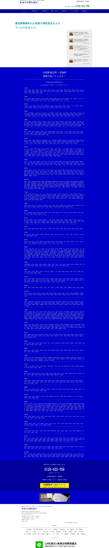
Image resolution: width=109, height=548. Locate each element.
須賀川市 (40, 121)
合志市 (52, 438)
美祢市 (73, 366)
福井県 (26, 285)
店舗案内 (52, 8)
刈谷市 (58, 254)
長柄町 (25, 199)
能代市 (47, 98)
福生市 (30, 174)
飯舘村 (79, 124)
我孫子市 (49, 195)
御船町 (36, 439)
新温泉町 (60, 328)
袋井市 (53, 212)
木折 (48, 250)
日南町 (80, 350)
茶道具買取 (29, 529)
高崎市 (29, 131)
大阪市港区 (52, 315)
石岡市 (73, 161)
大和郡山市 (38, 278)
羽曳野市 (48, 314)
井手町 (70, 304)
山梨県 (26, 203)
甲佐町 (64, 439)
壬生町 (77, 105)
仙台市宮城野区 (50, 113)
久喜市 (27, 150)
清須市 (56, 241)
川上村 (41, 281)
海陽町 (32, 374)
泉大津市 (30, 317)
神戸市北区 (56, 324)
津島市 (33, 257)
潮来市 (48, 164)
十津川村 (80, 280)
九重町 (32, 432)
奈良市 (25, 278)
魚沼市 (74, 141)
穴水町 (51, 234)
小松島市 (43, 373)
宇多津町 (80, 396)
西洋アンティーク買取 (31, 531)
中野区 (81, 170)
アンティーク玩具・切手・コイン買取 (46, 531)
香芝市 (43, 278)
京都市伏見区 (38, 301)
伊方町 (31, 390)
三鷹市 (68, 171)
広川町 (47, 294)
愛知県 (26, 247)
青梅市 (32, 172)
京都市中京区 (71, 301)
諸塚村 (52, 448)
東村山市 (80, 171)
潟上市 (63, 98)
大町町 (35, 417)
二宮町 (72, 186)
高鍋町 (56, 446)
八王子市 (47, 170)
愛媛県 (26, 387)
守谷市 (28, 162)
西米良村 (61, 448)
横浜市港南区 (67, 182)
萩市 (59, 366)
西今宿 (56, 248)
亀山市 (45, 265)
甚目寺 (77, 248)
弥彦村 (54, 143)
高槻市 (45, 311)
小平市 (64, 171)
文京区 (41, 171)
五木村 (76, 440)
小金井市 (50, 172)
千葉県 (26, 192)
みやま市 (56, 407)
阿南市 (29, 373)
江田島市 (79, 358)
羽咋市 (25, 234)
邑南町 (67, 343)
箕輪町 (35, 222)
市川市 (37, 194)
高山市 (33, 241)
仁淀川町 (29, 382)
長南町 (78, 198)
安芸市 (57, 380)
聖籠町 (39, 143)
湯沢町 (58, 143)
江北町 (31, 417)
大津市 (25, 271)
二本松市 (57, 121)
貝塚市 (42, 315)
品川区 (71, 170)
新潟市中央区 (39, 140)
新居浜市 (34, 389)
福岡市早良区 (76, 403)
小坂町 (45, 100)
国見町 (25, 124)
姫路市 (25, 324)
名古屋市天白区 (45, 253)
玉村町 (78, 131)
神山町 (44, 374)
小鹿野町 (29, 155)
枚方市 (37, 311)
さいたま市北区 (50, 150)
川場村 (35, 134)
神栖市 (60, 161)
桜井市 (60, 278)
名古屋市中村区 (53, 251)
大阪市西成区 (38, 314)
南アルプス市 (35, 205)
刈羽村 (71, 143)
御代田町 (44, 219)
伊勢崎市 (38, 131)
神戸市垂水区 (67, 324)
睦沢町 (33, 199)
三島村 (81, 456)
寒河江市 (49, 90)
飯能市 (79, 151)
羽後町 (27, 100)
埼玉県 (26, 147)
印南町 (44, 294)
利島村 (30, 175)
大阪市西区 (74, 315)
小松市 (67, 234)
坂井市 (29, 287)
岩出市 (43, 293)
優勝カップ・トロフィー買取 (52, 533)
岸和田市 (73, 311)
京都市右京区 (31, 301)
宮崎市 (25, 446)
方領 (33, 248)
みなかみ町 (26, 133)
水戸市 (25, 161)
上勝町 (61, 374)
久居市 (56, 265)
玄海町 (43, 417)
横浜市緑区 (80, 184)
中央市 (65, 205)
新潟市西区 (45, 140)
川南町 (76, 446)
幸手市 (81, 153)
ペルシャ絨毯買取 (65, 533)
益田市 (33, 343)
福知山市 (63, 303)
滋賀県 (26, 269)
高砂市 (63, 325)
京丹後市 (81, 303)
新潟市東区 (54, 140)
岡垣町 (72, 407)
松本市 (31, 221)
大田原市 (64, 105)
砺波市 (37, 228)
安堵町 (55, 280)
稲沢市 (29, 257)
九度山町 (64, 294)
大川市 (64, 407)
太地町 (77, 294)
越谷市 (43, 148)
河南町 (64, 318)
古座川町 (81, 294)
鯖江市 (41, 287)
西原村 (31, 440)
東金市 (44, 196)
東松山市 (72, 151)
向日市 (25, 304)
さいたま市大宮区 (34, 151)
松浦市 (81, 423)
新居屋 (60, 248)
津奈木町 (44, 440)
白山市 (63, 234)
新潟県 (26, 138)
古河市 (48, 161)
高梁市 (40, 335)
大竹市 (67, 358)
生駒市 (29, 278)
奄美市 (55, 454)
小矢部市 (49, 228)
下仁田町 (66, 133)
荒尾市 (48, 438)
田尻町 (76, 318)
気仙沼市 (79, 113)
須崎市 (49, 380)
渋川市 (46, 131)
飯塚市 (43, 405)
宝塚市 (61, 324)
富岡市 (61, 131)
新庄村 (34, 337)
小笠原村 (69, 174)
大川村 (36, 383)
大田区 (39, 170)
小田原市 (55, 184)
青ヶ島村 (35, 175)
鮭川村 (37, 92)
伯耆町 (61, 350)
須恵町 (35, 409)
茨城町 (36, 164)
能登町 (33, 234)
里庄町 (73, 335)
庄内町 (77, 90)
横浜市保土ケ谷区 (48, 184)
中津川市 (81, 241)
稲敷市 (62, 162)
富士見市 (41, 151)
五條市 (64, 278)
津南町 (50, 143)
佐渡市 (34, 141)
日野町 (79, 271)
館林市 (49, 131)
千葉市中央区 (49, 194)
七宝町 (30, 250)
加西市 (41, 327)
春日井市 (42, 257)
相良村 (48, 440)
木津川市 (68, 303)
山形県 (26, 88)
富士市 (61, 212)
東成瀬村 (53, 100)
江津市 (52, 343)
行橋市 (52, 406)
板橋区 (51, 170)
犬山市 (49, 257)
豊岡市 (67, 325)
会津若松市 (34, 121)
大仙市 (25, 98)
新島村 (64, 174)
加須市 (71, 150)
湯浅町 (30, 294)
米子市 (29, 350)
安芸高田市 (62, 358)
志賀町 (29, 234)
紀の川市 (39, 293)
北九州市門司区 (64, 405)
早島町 (69, 335)
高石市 (81, 317)
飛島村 (73, 250)
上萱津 (51, 250)
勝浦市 (44, 198)
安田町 (77, 382)
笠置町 (27, 305)
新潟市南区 (64, 141)
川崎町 (61, 115)
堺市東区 (58, 315)
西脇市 (56, 327)
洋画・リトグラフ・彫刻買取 (51, 529)
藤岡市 (53, 131)
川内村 (63, 125)
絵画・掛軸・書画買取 (38, 529)
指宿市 (68, 454)
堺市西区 (55, 313)
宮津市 (46, 304)
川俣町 (62, 123)
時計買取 (65, 531)
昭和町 (28, 206)
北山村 (25, 296)
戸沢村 (29, 92)
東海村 (40, 164)
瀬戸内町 (76, 455)
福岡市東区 (40, 403)
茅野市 (59, 221)
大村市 (38, 423)
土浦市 (38, 161)
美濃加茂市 (45, 243)
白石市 (52, 114)
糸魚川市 (59, 141)
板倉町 (40, 133)
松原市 (27, 314)
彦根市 (37, 271)
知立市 (66, 254)
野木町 (44, 107)
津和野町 (72, 343)
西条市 (38, 389)
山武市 (62, 196)
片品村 (27, 134)
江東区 (59, 170)
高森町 (61, 219)
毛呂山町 (34, 154)
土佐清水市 (62, 380)
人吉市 (68, 438)
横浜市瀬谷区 (74, 185)
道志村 (63, 206)
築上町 (55, 409)
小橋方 (39, 250)
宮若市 (79, 407)
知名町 (45, 456)
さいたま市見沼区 (77, 148)
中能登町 (42, 234)
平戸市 (58, 423)
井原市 (76, 334)
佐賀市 (25, 416)
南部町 (47, 206)
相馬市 (70, 121)
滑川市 (57, 228)
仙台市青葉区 (31, 113)
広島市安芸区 (41, 358)
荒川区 (55, 171)
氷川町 (48, 439)
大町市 (31, 222)
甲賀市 (46, 271)
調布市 (45, 171)
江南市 (37, 257)
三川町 (78, 91)
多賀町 (31, 272)
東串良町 (53, 456)
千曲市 (55, 221)
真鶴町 (39, 188)
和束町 (74, 304)
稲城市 (64, 172)
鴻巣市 (67, 150)
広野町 (27, 125)
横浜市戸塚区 (69, 181)
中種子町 (29, 456)
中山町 (45, 91)
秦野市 (28, 185)
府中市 (33, 171)
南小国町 (56, 440)
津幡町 (27, 235)
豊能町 (53, 318)
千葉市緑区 (63, 195)
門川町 (68, 446)
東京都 (26, 168)
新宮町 (39, 409)
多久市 (70, 416)
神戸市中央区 (41, 325)
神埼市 (49, 416)
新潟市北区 (72, 140)
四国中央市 (43, 389)
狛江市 (73, 172)
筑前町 (27, 409)
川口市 (31, 148)
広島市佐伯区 (74, 357)
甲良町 (39, 272)
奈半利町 (73, 382)
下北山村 (53, 281)
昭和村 (75, 125)
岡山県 (26, 332)
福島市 (29, 121)
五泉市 (49, 141)
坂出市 (47, 396)
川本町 (27, 344)
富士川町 (43, 206)
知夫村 (40, 344)
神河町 (64, 328)
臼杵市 (48, 430)
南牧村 (39, 134)
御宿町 (37, 199)
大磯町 (63, 186)
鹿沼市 (51, 105)
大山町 (48, 350)
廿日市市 (31, 358)
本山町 (56, 382)
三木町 (61, 396)
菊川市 (25, 212)
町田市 (67, 170)
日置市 (51, 454)
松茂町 (70, 373)
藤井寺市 (60, 317)
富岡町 (53, 123)
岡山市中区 (46, 334)
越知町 (37, 382)
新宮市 (50, 293)
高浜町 (74, 287)
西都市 (48, 446)
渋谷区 (51, 171)
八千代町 (55, 164)
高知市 (25, 380)
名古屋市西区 (68, 251)
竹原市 (71, 358)
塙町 (29, 124)
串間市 (64, 446)
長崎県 (26, 421)
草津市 (29, 271)
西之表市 (49, 455)
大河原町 (80, 114)
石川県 (26, 232)
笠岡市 (68, 334)
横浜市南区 (67, 184)
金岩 (55, 250)
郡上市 (29, 241)
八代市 (29, 438)
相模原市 (34, 181)
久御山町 (50, 304)
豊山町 (36, 251)
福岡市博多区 (70, 403)
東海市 (37, 255)
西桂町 (67, 206)
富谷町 (36, 114)
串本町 (71, 293)
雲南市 (45, 343)
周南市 (33, 366)
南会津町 (40, 123)
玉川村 (48, 124)
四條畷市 (26, 318)
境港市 (37, 350)
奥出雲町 (63, 343)
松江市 (25, 343)
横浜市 (25, 181)
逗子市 (39, 186)
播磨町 (72, 327)
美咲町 (48, 335)
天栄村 (76, 124)
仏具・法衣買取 (27, 533)
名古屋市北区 (75, 251)
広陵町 (72, 278)
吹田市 (48, 311)
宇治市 (42, 303)
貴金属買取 (58, 531)
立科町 (71, 222)
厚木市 (61, 182)
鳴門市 (38, 373)
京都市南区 (77, 301)
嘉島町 (79, 439)
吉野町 (59, 280)
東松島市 (44, 114)
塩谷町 (68, 107)
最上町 (48, 91)
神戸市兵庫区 (51, 325)
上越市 (33, 140)
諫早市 (34, 423)
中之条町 (36, 133)
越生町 (33, 155)
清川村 (43, 188)
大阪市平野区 (67, 311)
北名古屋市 (58, 257)
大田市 (48, 343)
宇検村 (70, 456)
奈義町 (80, 335)
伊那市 (51, 221)
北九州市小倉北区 (30, 405)
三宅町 (67, 280)
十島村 (78, 456)
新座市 (71, 148)
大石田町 (66, 91)
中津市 (33, 430)
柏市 (41, 194)
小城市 (46, 416)
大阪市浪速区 (76, 317)
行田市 (76, 151)
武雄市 (42, 416)
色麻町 (69, 115)
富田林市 (43, 314)
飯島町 (55, 222)
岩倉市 (53, 257)
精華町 (33, 304)
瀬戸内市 (80, 334)
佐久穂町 (66, 219)
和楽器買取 (72, 533)
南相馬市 (44, 121)
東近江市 (42, 271)
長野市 (27, 221)
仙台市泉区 (44, 113)
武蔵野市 (37, 172)
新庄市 (53, 90)
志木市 (54, 153)
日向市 (33, 446)
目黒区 (25, 171)
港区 (48, 171)
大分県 (26, 428)
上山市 (57, 90)
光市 (62, 366)
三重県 (26, 262)
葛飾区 (63, 170)
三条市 (49, 140)
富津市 (74, 196)
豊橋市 (56, 255)
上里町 (61, 154)
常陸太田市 (33, 162)
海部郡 (79, 255)
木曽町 (57, 219)
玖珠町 (28, 432)
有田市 (54, 293)
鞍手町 (67, 409)
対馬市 (66, 423)
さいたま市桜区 (56, 151)
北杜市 (49, 205)
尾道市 (62, 357)
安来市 (41, 343)
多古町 (53, 198)
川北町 (55, 234)
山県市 (29, 243)
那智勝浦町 (76, 293)
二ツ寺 (39, 248)
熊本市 (25, 438)
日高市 (74, 153)
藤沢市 (43, 181)
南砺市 (33, 228)
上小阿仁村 (66, 100)
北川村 (28, 383)
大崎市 (60, 113)
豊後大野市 (53, 430)
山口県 (26, 364)
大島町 (51, 174)
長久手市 (72, 257)
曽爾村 (37, 281)
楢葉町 (40, 124)
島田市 (38, 212)
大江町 (52, 91)
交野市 (25, 317)
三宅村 (77, 174)
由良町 (59, 294)
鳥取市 (25, 350)
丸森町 (42, 115)
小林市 (45, 446)
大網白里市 (57, 196)
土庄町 (29, 397)
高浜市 (81, 254)
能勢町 (72, 318)
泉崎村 (60, 124)
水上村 (72, 440)
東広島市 (44, 357)
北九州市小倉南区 (62, 403)
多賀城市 (28, 114)
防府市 (45, 366)
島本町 (49, 318)
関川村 (62, 143)
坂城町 (30, 219)
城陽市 (53, 303)
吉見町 (69, 154)
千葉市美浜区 (44, 195)
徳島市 (25, 373)
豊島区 (29, 171)
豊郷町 (35, 272)
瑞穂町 (43, 174)
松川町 (53, 219)
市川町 (55, 328)
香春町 (27, 410)
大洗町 (67, 164)
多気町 (36, 264)
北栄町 (69, 350)
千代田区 (39, 174)
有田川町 (59, 293)
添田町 (31, 410)
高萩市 (44, 164)
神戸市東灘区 (77, 324)
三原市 (35, 358)
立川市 (76, 171)
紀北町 (32, 264)
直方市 (76, 406)
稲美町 (28, 328)
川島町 (65, 154)
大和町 (76, 114)
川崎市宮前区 (74, 182)
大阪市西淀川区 (36, 315)
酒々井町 (40, 198)
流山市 (27, 195)
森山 (25, 248)
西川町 (25, 92)
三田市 (46, 325)
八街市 (29, 196)
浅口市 (32, 335)
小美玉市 (50, 162)
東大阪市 (30, 311)
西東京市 (60, 171)
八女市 (56, 406)
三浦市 (43, 186)
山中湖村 (55, 206)
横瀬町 (50, 155)
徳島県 (26, 371)
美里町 (72, 114)
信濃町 (51, 222)
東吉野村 (33, 281)
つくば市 (30, 161)
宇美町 (60, 407)
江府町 (32, 351)
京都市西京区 (51, 301)
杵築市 (66, 430)
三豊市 (33, 396)
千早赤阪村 (80, 318)
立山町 (53, 228)
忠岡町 (57, 318)
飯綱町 (70, 219)
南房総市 (78, 196)
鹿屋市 (34, 454)
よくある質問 (47, 8)
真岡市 (59, 105)
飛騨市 (48, 241)
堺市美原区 (45, 318)
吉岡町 (31, 133)
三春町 (35, 123)
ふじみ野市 (46, 151)
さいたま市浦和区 (38, 150)
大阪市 (25, 311)
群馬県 (26, 129)
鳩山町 (80, 154)
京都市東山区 (37, 303)
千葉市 (25, 194)
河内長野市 (53, 314)
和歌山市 (30, 293)
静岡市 (34, 212)
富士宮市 (66, 212)
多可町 (36, 328)
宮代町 (49, 154)
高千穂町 (80, 446)
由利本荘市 (38, 98)
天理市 (47, 278)
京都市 (25, 301)
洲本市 (45, 327)
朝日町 (74, 91)
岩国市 (41, 366)
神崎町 (41, 199)
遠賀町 (59, 409)
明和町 (61, 133)
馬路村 (32, 383)
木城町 (39, 448)
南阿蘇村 (52, 439)
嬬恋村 (70, 133)
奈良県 (26, 276)
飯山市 (39, 222)
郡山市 (25, 121)
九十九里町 (49, 198)
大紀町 (60, 264)
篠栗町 (76, 407)
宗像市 (79, 405)
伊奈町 (38, 154)
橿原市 (33, 278)
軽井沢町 (26, 219)
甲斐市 (29, 205)
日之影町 (44, 448)
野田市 (31, 195)
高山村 (31, 134)
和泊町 (37, 456)
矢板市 (80, 105)
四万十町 (68, 380)
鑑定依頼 (42, 8)
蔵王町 (49, 115)
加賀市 (75, 234)
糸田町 (35, 410)
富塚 (71, 248)
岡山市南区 (40, 334)
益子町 (47, 107)
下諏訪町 (44, 222)
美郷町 (75, 98)
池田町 (79, 219)
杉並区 (55, 170)
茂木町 (60, 107)
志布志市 (78, 454)
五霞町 (82, 164)
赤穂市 (27, 327)
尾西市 (68, 255)
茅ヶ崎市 (39, 182)
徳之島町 (63, 455)
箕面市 (71, 313)
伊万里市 (38, 416)
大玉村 (32, 124)
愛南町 (76, 389)
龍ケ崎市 (69, 161)
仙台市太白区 (38, 113)
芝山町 (29, 199)
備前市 (28, 335)
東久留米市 (55, 172)
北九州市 (30, 403)
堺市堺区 (40, 313)
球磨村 (60, 440)
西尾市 (70, 254)
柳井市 (65, 366)
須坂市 (71, 221)
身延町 (38, 206)
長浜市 (33, 271)
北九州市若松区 (29, 406)
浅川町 (64, 124)
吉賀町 (76, 343)
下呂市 (45, 241)
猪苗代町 (58, 123)
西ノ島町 (32, 344)
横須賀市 (39, 181)
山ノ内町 (49, 219)
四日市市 (37, 265)
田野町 (80, 382)
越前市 (37, 287)
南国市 (29, 380)
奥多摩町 (60, 174)
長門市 (69, 366)
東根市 (45, 90)
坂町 (36, 360)
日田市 (41, 430)
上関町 (39, 367)
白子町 (65, 198)
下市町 (71, 280)
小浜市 (48, 287)
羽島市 (53, 243)
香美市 (42, 380)
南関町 (76, 439)
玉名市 (33, 438)
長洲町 (44, 439)
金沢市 (59, 234)
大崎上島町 (46, 360)
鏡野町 (65, 335)
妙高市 (27, 143)
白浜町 (67, 293)
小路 (80, 248)
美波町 (40, 374)
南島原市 (43, 423)
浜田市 (37, 343)
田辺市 (25, 293)
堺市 (34, 311)
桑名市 (41, 265)
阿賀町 (43, 143)
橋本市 (34, 293)
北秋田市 (55, 98)
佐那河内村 (56, 374)
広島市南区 (67, 357)
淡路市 (52, 327)
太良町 (27, 417)
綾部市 (29, 304)
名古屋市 (41, 251)
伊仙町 (41, 456)
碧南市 (74, 254)
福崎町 (40, 328)
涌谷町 (29, 115)
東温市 (68, 389)
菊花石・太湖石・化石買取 (38, 533)
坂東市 (42, 162)
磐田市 (35, 214)
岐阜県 (26, 239)
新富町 (72, 446)
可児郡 (37, 241)
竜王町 (27, 272)
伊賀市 (67, 265)
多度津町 (70, 396)
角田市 (64, 114)
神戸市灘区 (34, 325)
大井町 (79, 186)
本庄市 (35, 153)
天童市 (37, 90)
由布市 (58, 430)
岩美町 (57, 350)
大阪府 (26, 309)
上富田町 (81, 293)
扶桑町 (28, 251)
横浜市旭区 (33, 182)
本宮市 (74, 121)
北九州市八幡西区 (47, 403)
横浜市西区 (30, 186)
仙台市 (25, 113)
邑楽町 (81, 131)
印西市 (77, 195)
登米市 (71, 113)
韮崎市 (69, 205)
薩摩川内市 (39, 454)
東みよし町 (75, 373)
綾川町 (65, 396)
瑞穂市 (40, 243)
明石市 (41, 324)
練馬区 (30, 170)
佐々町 (40, 425)
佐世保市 (26, 423)
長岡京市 (58, 303)
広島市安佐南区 (38, 357)
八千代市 (59, 194)
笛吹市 (40, 205)
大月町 (41, 382)
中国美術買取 (62, 529)
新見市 (36, 335)
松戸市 (33, 194)
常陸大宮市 (76, 162)
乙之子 (58, 250)
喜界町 (33, 456)
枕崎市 (32, 455)
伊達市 (48, 121)
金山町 (81, 91)
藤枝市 (57, 212)
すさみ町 (69, 294)
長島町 (71, 455)
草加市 (51, 148)
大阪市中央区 (80, 315)
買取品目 (27, 8)
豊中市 (41, 311)
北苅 (46, 250)
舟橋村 (73, 228)
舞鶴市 (49, 303)
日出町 (70, 430)
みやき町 (58, 416)
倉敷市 (29, 334)
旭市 (41, 196)
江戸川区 (35, 170)
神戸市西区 (50, 324)
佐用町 (48, 328)
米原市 (75, 271)
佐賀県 (26, 414)
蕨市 (47, 153)
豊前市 (31, 409)
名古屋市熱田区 (52, 253)
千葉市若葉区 (37, 195)
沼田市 (70, 131)
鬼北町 (27, 390)
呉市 (33, 357)
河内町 (79, 164)
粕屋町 (48, 407)
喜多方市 (62, 121)
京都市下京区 (30, 303)
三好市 (62, 373)
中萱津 (67, 248)
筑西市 (56, 161)
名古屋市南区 (30, 254)
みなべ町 (26, 294)
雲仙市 (50, 423)
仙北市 (71, 98)
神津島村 (81, 174)
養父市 (32, 328)
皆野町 (47, 155)
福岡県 (26, 401)
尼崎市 (37, 324)
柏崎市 (64, 140)
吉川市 (66, 153)
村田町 (53, 115)
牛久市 (64, 161)
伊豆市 (27, 214)
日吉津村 (37, 351)
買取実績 (32, 8)
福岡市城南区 (48, 405)
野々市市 (79, 234)
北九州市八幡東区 (38, 406)
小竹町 (39, 410)
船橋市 (29, 194)
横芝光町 (32, 198)
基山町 (78, 416)
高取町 (63, 280)
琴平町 (33, 397)
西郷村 (27, 123)
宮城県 (26, 111)
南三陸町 (34, 115)
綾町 (36, 448)
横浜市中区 (58, 185)
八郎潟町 (32, 100)
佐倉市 (54, 194)
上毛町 (47, 410)
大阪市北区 (66, 314)
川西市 (29, 325)
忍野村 (50, 206)
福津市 (79, 406)
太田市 (33, 131)
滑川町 (77, 154)
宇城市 (41, 438)
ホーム (22, 8)
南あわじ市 (32, 327)
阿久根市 (37, 455)
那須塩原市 (47, 105)
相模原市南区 (55, 181)
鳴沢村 (59, 206)
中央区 (41, 172)
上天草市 (80, 438)
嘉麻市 (51, 407)
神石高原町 (40, 360)
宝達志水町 (47, 234)
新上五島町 (26, 425)
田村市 (66, 121)
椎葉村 (56, 448)
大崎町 (53, 455)
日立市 (34, 161)
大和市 (57, 182)
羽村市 (34, 174)
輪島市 (31, 235)
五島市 (54, 423)
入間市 (31, 150)
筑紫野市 (71, 405)
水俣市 (28, 439)
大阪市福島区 (54, 317)
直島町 (37, 397)
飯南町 (79, 343)
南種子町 (58, 456)
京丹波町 (55, 304)
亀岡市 (46, 303)
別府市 (29, 430)
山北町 (27, 188)
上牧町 (28, 280)
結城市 (46, 162)
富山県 (26, 226)
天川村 (45, 281)
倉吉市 (33, 350)
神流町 (43, 134)
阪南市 (36, 318)
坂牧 (34, 250)
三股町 (52, 446)
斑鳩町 (80, 278)
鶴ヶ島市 (50, 153)
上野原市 (77, 205)
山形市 (25, 90)
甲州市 (57, 205)
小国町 (61, 91)
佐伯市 (37, 430)
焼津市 (79, 212)
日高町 (55, 294)
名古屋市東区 (61, 251)
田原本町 (76, 278)
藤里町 (57, 100)
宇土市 (64, 438)
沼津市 (46, 212)
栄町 (36, 198)
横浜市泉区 (40, 185)
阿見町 (58, 162)
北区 (75, 170)
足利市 (38, 105)
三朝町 (77, 350)
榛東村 (53, 133)
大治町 (80, 250)
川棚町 (36, 425)
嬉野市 (62, 416)
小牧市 (46, 257)
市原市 (44, 194)
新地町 (36, 124)
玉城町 (40, 264)
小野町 (81, 123)
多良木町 (72, 439)
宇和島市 (48, 389)
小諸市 (79, 221)
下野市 (68, 105)
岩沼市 (40, 114)
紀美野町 (40, 294)
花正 (47, 248)
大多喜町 (74, 198)
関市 (65, 241)
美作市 (44, 335)
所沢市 (39, 148)
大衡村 (73, 115)
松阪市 (52, 265)
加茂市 (35, 143)
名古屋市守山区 (75, 253)
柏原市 (34, 317)
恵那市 (61, 243)
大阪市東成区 (68, 315)
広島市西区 (49, 357)
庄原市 (57, 358)
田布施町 (77, 366)
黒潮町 (79, 380)
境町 (51, 164)
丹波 (74, 248)
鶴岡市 (29, 90)
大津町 (76, 438)
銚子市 (37, 196)
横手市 (33, 98)
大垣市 (57, 243)
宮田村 (63, 222)
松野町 (45, 390)
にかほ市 (79, 98)
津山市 (50, 334)
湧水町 (67, 455)
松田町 (31, 188)
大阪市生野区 (49, 313)
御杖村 (28, 281)
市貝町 (64, 107)
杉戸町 (29, 154)
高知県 (26, 378)
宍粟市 (60, 327)
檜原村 (73, 174)
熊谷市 (59, 148)
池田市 (79, 314)
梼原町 (68, 382)
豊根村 (65, 250)
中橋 (64, 248)
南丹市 (37, 304)
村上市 (30, 141)
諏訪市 (67, 221)
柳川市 (44, 406)
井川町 (48, 100)
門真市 (67, 313)
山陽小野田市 (50, 366)
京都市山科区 (58, 301)
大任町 (54, 410)
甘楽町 (57, 133)
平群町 (36, 280)
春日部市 (47, 148)
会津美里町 (79, 121)
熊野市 (63, 265)
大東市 (75, 313)
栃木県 (26, 104)
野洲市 (67, 271)
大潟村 (61, 100)
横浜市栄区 (80, 185)
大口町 (32, 251)
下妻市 (28, 164)
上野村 (47, 134)
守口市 (44, 313)
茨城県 (26, 159)
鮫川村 (43, 125)
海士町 (36, 344)
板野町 (79, 373)
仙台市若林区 (66, 113)
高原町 (28, 448)
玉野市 (64, 334)
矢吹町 (31, 123)
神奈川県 (26, 179)
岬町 (61, 318)
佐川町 (76, 380)
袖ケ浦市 (48, 196)
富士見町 (35, 219)
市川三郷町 (33, 206)
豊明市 (29, 255)
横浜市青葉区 (48, 181)
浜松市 (49, 212)
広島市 (25, 357)
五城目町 (37, 100)
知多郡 (72, 255)
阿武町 (31, 367)
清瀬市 (80, 172)
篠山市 (48, 327)
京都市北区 (64, 301)
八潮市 (31, 153)
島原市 (47, 423)
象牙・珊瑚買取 (70, 529)
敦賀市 (33, 287)
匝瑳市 (27, 198)
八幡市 (72, 303)
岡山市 (25, 334)
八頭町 (45, 350)
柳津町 (39, 125)
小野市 (37, 327)
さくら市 (73, 105)
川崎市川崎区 (34, 184)
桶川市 (43, 153)
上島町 (41, 390)
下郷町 (68, 124)
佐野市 (42, 105)
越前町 (61, 287)
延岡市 (37, 446)
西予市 (56, 389)
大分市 (25, 430)
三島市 (70, 212)
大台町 (57, 264)
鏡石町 (74, 123)
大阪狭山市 (31, 318)
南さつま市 (73, 454)
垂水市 (41, 455)
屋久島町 (58, 455)
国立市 (77, 172)
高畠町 (73, 90)
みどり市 (66, 131)
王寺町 (40, 280)
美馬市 (54, 373)
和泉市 (77, 311)
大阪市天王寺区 (40, 317)
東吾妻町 (44, 133)
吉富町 (50, 410)
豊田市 (50, 254)
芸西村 (60, 382)
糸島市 (75, 405)
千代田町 (49, 133)
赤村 (58, 410)
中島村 (31, 125)
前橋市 (25, 131)
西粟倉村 (30, 337)
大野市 (45, 287)
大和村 (74, 456)
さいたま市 (26, 148)
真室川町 (57, 91)
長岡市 (29, 140)
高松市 (29, 396)
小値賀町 (44, 425)
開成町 (76, 186)
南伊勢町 (45, 264)
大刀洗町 (76, 409)
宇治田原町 (60, 304)
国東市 (62, 430)
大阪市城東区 (29, 313)
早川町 (71, 206)
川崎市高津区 (80, 182)
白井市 (52, 196)
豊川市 (52, 255)
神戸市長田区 (58, 325)
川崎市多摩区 (27, 184)
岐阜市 (52, 241)
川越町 (49, 264)
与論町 (62, 456)
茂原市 (73, 195)
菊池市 (56, 438)
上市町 (61, 228)
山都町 (40, 439)
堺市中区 (32, 314)
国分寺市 (45, 172)
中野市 (75, 221)
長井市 (65, 90)
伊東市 (31, 214)
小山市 (30, 105)
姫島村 (36, 432)
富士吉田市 (45, 205)
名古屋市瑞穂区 (37, 253)
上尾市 (55, 148)
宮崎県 (26, 444)
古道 (36, 248)
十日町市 (54, 141)
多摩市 (28, 172)
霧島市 (25, 454)
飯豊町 (70, 91)
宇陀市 (68, 278)
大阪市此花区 (66, 317)
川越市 (35, 148)
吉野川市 (34, 373)
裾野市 (42, 212)
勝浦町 (48, 374)
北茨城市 (67, 162)
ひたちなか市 (44, 161)
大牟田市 (54, 405)
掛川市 (44, 214)
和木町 (35, 367)
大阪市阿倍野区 (73, 314)
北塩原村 (51, 125)
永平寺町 (57, 287)
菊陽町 (60, 438)
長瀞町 (54, 155)
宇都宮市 (26, 105)
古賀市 (72, 406)
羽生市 (78, 153)
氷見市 (29, 228)
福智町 (43, 409)
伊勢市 (81, 264)
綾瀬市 (35, 186)
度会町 (72, 264)
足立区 (43, 170)
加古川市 (45, 324)
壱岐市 (78, 423)
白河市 (52, 121)
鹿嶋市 (80, 161)
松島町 (46, 115)
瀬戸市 (28, 258)
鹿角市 (59, 98)
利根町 (71, 164)
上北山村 (58, 281)
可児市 (49, 243)
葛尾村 (71, 125)
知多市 (45, 255)
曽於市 (59, 454)
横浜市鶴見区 (75, 181)
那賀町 (36, 374)
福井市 (25, 287)
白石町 (66, 416)
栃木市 (34, 105)
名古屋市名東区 (67, 253)
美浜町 (78, 287)
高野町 (73, 294)
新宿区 (78, 170)
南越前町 (70, 287)
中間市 (40, 407)
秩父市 (62, 153)
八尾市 (56, 311)
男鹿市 (67, 98)
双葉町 (52, 124)
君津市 (80, 195)
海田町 (75, 358)
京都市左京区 (44, 301)
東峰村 (61, 410)
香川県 (26, 394)
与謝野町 (42, 304)
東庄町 (57, 198)
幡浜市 (60, 389)
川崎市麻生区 (34, 185)
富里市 (66, 196)
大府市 (78, 254)
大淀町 (44, 280)
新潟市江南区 (78, 140)
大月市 (73, 205)
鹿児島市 (30, 454)
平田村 (56, 124)
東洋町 (64, 382)
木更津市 (54, 195)
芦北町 (32, 439)
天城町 (48, 456)
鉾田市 (54, 162)
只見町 (35, 125)
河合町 (48, 280)
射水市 (25, 228)
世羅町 (32, 360)
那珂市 (38, 162)
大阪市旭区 (47, 315)
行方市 (32, 164)
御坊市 (63, 293)
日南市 (41, 446)
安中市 (57, 131)
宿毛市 (53, 380)
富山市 (77, 228)
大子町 (63, 164)
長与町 (62, 423)
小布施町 (75, 219)
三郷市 (55, 150)
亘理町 (56, 114)
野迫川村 (63, 281)
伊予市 (64, 389)
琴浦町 (41, 350)
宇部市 (37, 366)
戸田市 (63, 150)
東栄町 (69, 250)
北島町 (66, 373)
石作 (62, 250)
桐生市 (42, 131)
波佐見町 (32, 425)
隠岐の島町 (57, 343)
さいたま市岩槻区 (77, 150)
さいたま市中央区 (65, 151)
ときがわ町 (38, 155)
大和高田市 (51, 278)
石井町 (58, 373)
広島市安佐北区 (56, 357)
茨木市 (52, 311)
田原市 (64, 255)
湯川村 (55, 125)
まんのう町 (75, 396)
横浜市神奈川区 (51, 182)
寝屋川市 (61, 311)
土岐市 (77, 241)
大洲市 (52, 389)
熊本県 (26, 436)
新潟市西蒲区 (44, 141)
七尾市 (71, 234)
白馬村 (59, 222)
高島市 (71, 271)
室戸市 (72, 380)
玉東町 (39, 440)
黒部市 (45, 228)
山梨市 (53, 205)
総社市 (60, 334)
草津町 (78, 133)
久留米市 (35, 403)
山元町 (38, 115)
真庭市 (72, 334)
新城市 (60, 255)
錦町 (68, 439)
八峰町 (41, 100)
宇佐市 (45, 430)
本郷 (30, 248)
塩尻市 (48, 221)
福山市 (29, 357)
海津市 (25, 241)
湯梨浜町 (53, 350)
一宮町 (69, 198)
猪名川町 (80, 327)
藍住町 (50, 373)
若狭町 (65, 287)
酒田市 (33, 90)
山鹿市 (45, 438)
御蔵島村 (26, 175)
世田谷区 (26, 170)
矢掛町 (61, 335)
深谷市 (44, 150)
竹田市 (74, 430)
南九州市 (64, 454)
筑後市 (36, 407)
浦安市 (71, 194)
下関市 (25, 366)
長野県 (26, 218)
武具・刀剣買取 (79, 529)
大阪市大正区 (47, 317)
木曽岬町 (77, 264)
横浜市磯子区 (52, 185)
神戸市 (29, 324)
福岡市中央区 (38, 405)
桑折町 (70, 123)
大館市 (43, 98)
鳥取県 (26, 348)
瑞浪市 (25, 243)
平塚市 (28, 182)
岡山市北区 (34, 334)
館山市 (70, 196)
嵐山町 (73, 154)
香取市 (33, 196)
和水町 (60, 439)
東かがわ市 (56, 396)
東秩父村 (59, 155)
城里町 (59, 164)
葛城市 (56, 278)
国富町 (60, 446)
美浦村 (75, 164)
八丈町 (55, 174)
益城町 (72, 438)
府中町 (53, 358)
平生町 (27, 367)
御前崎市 (40, 214)
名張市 (32, 265)
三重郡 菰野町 (27, 264)
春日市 (58, 405)
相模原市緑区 (74, 184)
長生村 (61, 198)
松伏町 (57, 154)
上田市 (35, 221)
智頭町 (73, 350)
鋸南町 (81, 198)
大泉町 (74, 131)
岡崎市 (54, 254)
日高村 (45, 382)
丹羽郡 (76, 255)
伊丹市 (72, 324)
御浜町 (68, 264)
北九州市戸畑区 (62, 406)
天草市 (37, 438)
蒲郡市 (48, 255)
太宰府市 (48, 406)
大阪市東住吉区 (61, 313)
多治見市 (73, 241)
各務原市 (61, 241)
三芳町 (42, 154)
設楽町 (77, 250)
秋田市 (29, 98)
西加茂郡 (43, 254)
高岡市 (80, 228)
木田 (43, 250)
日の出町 (47, 174)
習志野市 (76, 194)
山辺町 (41, 91)
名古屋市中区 (46, 251)
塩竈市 (32, 114)
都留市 (61, 205)
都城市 (29, 446)
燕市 (68, 140)
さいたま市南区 (65, 148)
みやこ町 (47, 409)
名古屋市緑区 (60, 253)
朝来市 (76, 327)
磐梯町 (47, 125)
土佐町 (52, 382)
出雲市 (29, 343)
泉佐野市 (30, 315)
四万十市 (34, 380)
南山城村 (78, 304)
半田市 (25, 255)
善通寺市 (51, 396)
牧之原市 (75, 212)
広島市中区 (80, 357)
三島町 (67, 125)
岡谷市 (63, 221)
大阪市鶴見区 (60, 314)
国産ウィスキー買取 (78, 531)
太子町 (68, 318)
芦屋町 (71, 409)
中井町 (35, 188)
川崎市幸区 (46, 185)
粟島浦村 (76, 143)
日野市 (72, 171)
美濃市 (68, 241)
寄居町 (46, 154)
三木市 (75, 325)
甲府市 (25, 205)
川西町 (29, 91)
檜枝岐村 (79, 125)
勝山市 (52, 287)
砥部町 (79, 389)
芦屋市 (71, 325)
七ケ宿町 (77, 115)
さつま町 (28, 455)
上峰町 (39, 417)
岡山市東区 (55, 334)
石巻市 (56, 113)
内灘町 (35, 235)
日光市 (55, 105)
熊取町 (40, 318)
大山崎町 (66, 304)
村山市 (69, 90)
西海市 (70, 423)
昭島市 (60, 172)
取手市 (52, 161)
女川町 (57, 115)
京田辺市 (76, 303)
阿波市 (47, 373)
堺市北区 (35, 313)
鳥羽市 (28, 265)
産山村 (68, 440)
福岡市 (25, 403)
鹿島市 (53, 416)
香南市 (38, 380)
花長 (49, 248)
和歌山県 (26, 291)
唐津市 (29, 416)
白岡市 (25, 154)
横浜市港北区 (62, 181)
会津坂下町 (49, 123)
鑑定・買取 (37, 8)
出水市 (47, 454)
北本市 (58, 153)
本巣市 (41, 241)
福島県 (26, 119)
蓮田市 (70, 153)
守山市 (55, 271)
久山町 (43, 410)
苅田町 (68, 407)
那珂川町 (52, 107)
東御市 (27, 222)
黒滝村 (48, 281)
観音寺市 (38, 396)
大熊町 (78, 123)
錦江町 (79, 455)
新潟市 (25, 140)
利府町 (60, 114)
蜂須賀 (52, 248)
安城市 (62, 254)
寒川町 (47, 186)
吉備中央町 (56, 335)
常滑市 (33, 255)
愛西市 (76, 257)
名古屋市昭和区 (29, 253)
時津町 (74, 423)
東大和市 (69, 172)
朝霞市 (59, 150)
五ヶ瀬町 (48, 448)
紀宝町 (53, 264)
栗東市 (59, 271)
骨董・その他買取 (81, 533)
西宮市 (33, 324)
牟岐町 (51, 374)
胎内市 (31, 143)
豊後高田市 (79, 430)
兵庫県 (26, 322)
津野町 (33, 382)
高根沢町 (30, 107)
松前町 (72, 389)
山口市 (29, 366)
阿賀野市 (70, 141)
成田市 (58, 195)
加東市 (64, 327)
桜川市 (71, 162)
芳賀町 (56, 107)
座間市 (63, 185)
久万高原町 (36, 390)
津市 (60, 265)
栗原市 (75, 113)
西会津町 (44, 124)
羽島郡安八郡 (35, 243)
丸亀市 (25, 396)
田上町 (47, 143)
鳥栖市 (33, 416)
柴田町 (48, 114)
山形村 (67, 222)
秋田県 (26, 96)
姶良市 (44, 454)
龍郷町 (66, 456)
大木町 (79, 409)
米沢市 (41, 90)
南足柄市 (51, 186)
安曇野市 (44, 221)
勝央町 (77, 335)
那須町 (40, 107)
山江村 (64, 440)
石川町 (44, 123)
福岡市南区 (54, 403)
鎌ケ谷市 (69, 195)
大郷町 (65, 115)
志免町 (44, 407)
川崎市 (29, 181)
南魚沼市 (39, 141)
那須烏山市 (35, 107)
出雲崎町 (67, 143)
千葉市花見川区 (65, 194)
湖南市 (63, 271)
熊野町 (28, 360)
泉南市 (71, 317)
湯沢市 (50, 98)
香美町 (44, 328)
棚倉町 (66, 123)
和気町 (51, 335)
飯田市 (75, 222)
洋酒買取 (70, 531)
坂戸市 (50, 151)
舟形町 (33, 92)
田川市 (27, 407)
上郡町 (51, 328)
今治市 (29, 389)
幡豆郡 (47, 254)
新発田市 (60, 140)
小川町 (53, 154)
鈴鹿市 (48, 265)
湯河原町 (68, 186)
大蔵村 (41, 92)
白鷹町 (37, 91)
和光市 (39, 153)
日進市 (63, 257)
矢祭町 (72, 124)
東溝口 (43, 248)
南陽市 (61, 90)
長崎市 (30, 423)
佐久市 (39, 221)
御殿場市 (30, 212)
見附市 (78, 141)
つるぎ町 (28, 374)
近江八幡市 (50, 271)
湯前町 (51, 440)
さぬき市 (43, 396)
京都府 (26, 299)
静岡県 (26, 210)
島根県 (26, 341)
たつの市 (79, 325)
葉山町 (59, 186)
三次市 (46, 358)
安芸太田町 (51, 360)
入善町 (65, 228)
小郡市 (68, 406)
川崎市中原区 (44, 182)
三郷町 (32, 280)
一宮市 (41, 255)
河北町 (80, 90)
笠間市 (77, 161)
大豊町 (48, 382)
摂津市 (62, 315)
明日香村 (76, 280)
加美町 (68, 114)
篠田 (27, 250)
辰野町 (48, 222)
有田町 (74, 416)
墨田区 (37, 171)
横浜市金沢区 (41, 184)
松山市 (25, 389)
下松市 (55, 366)
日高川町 (35, 294)
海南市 (47, 293)
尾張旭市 (80, 257)
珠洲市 (37, 234)
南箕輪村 (40, 219)
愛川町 (55, 186)
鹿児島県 (26, 452)
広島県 (26, 355)
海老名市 (68, 185)
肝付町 (45, 455)
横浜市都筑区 (61, 184)
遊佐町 (33, 91)
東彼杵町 (49, 425)
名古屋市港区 (37, 254)
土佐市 (46, 380)
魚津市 (41, 228)
